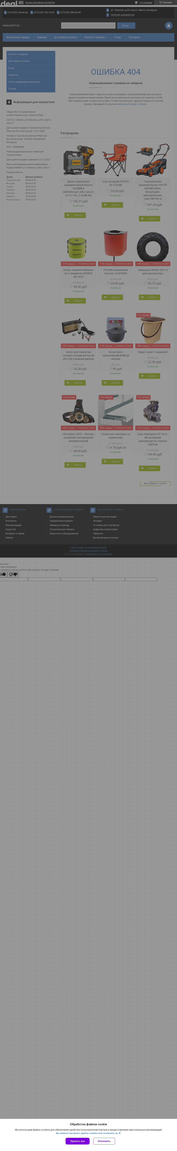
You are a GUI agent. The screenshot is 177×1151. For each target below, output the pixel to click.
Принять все (77, 1141)
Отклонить (104, 1141)
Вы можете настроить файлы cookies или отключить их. (87, 1133)
